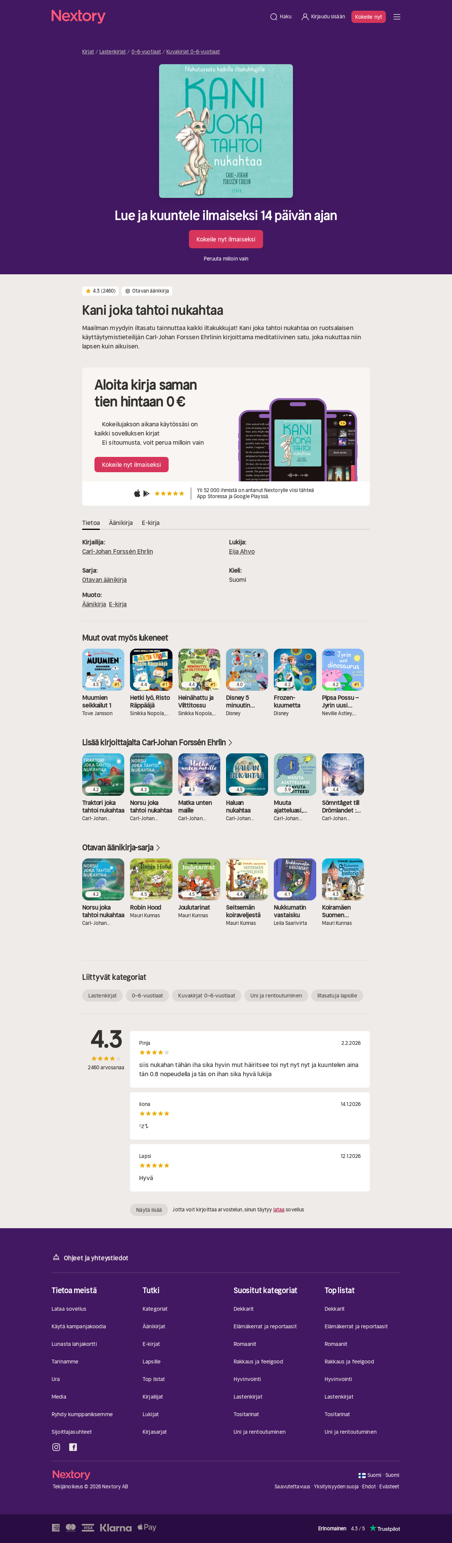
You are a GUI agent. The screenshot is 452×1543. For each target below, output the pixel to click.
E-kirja (118, 604)
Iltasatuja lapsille (337, 995)
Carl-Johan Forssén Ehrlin (117, 551)
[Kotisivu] (158, 17)
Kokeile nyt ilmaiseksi (226, 239)
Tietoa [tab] (91, 522)
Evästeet (389, 1487)
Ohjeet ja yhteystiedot (90, 1257)
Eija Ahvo (242, 551)
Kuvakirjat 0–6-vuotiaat (193, 52)
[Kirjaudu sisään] (323, 17)
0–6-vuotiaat (146, 52)
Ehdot (369, 1486)
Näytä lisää (149, 1209)
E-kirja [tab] (150, 522)
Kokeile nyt (368, 16)
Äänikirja (94, 604)
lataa (279, 1209)
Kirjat (88, 52)
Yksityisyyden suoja (336, 1486)
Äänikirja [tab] (121, 522)
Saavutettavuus (292, 1486)
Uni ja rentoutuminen (276, 995)
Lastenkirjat (112, 52)
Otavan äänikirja (104, 579)
